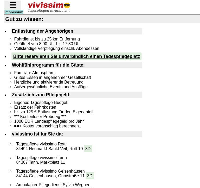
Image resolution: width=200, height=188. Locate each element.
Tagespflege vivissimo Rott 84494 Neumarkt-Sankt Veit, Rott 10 (54, 147)
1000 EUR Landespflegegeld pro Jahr (49, 121)
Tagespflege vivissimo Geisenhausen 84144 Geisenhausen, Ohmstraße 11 (55, 174)
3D (88, 148)
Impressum (13, 12)
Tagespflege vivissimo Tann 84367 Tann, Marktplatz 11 (41, 159)
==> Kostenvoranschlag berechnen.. (47, 126)
